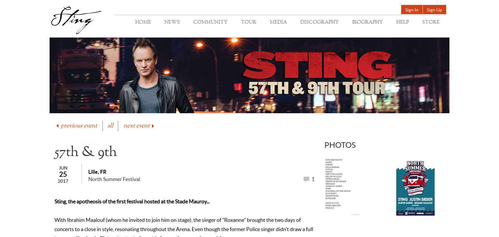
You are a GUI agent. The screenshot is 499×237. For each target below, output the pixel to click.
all (110, 126)
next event (139, 126)
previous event (76, 126)
